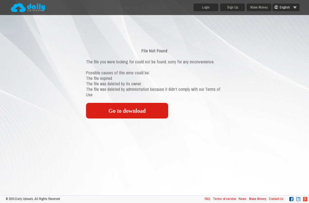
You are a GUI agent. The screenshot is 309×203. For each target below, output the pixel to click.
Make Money (259, 7)
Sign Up (232, 7)
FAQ (207, 198)
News (243, 198)
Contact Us (276, 198)
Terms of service (224, 198)
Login (206, 7)
